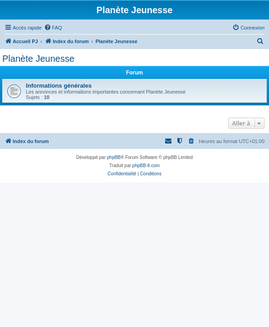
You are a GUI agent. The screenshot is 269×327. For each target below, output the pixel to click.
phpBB (114, 157)
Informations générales (59, 85)
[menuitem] (53, 27)
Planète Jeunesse (38, 59)
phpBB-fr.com (146, 165)
